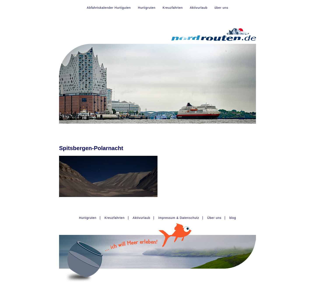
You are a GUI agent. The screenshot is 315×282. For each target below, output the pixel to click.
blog (232, 218)
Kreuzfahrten (173, 7)
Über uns (214, 218)
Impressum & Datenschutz (178, 218)
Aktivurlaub (198, 7)
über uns (221, 7)
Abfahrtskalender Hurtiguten (109, 7)
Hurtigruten (147, 7)
